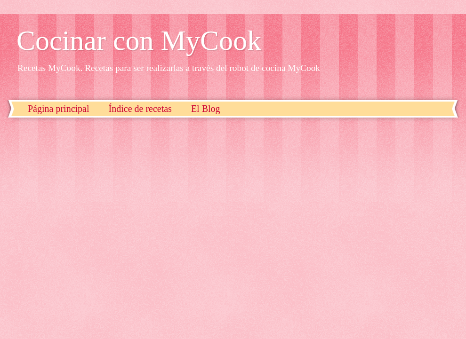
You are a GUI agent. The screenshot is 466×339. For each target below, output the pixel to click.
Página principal (58, 108)
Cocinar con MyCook (138, 40)
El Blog (205, 108)
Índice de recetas (140, 108)
